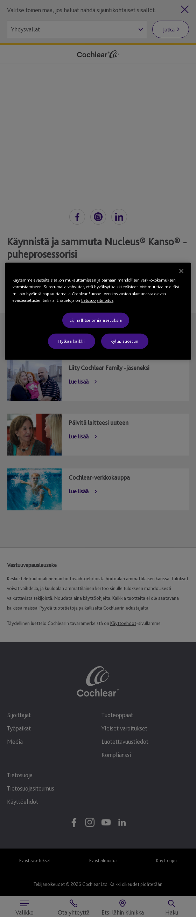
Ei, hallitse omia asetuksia (96, 319)
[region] (98, 310)
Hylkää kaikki (71, 341)
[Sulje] (181, 270)
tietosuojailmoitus (97, 300)
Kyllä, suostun (125, 341)
